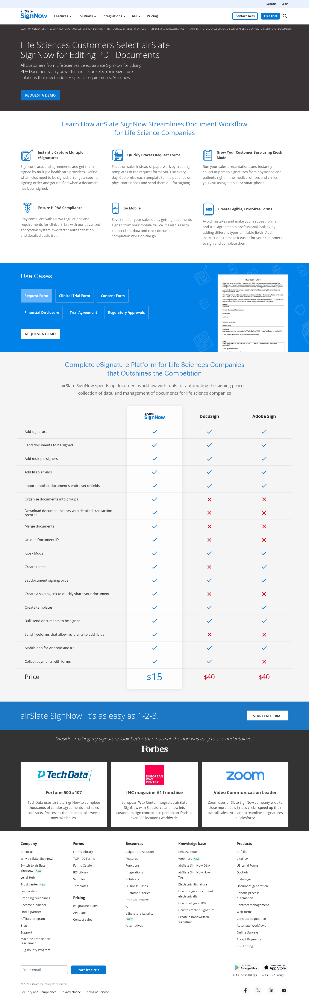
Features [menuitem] (61, 16)
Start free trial (88, 970)
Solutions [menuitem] (85, 16)
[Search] (285, 16)
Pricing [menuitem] (152, 16)
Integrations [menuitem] (112, 16)
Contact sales (245, 16)
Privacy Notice (71, 992)
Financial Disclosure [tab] (41, 312)
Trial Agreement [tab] (83, 312)
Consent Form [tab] (113, 295)
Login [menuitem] (285, 4)
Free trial (270, 16)
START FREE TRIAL (267, 716)
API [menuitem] (134, 16)
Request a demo (40, 95)
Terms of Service (97, 992)
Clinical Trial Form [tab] (74, 295)
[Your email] (44, 970)
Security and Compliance (38, 992)
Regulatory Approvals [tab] (126, 312)
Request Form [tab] (36, 295)
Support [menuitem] (271, 4)
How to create (196, 910)
